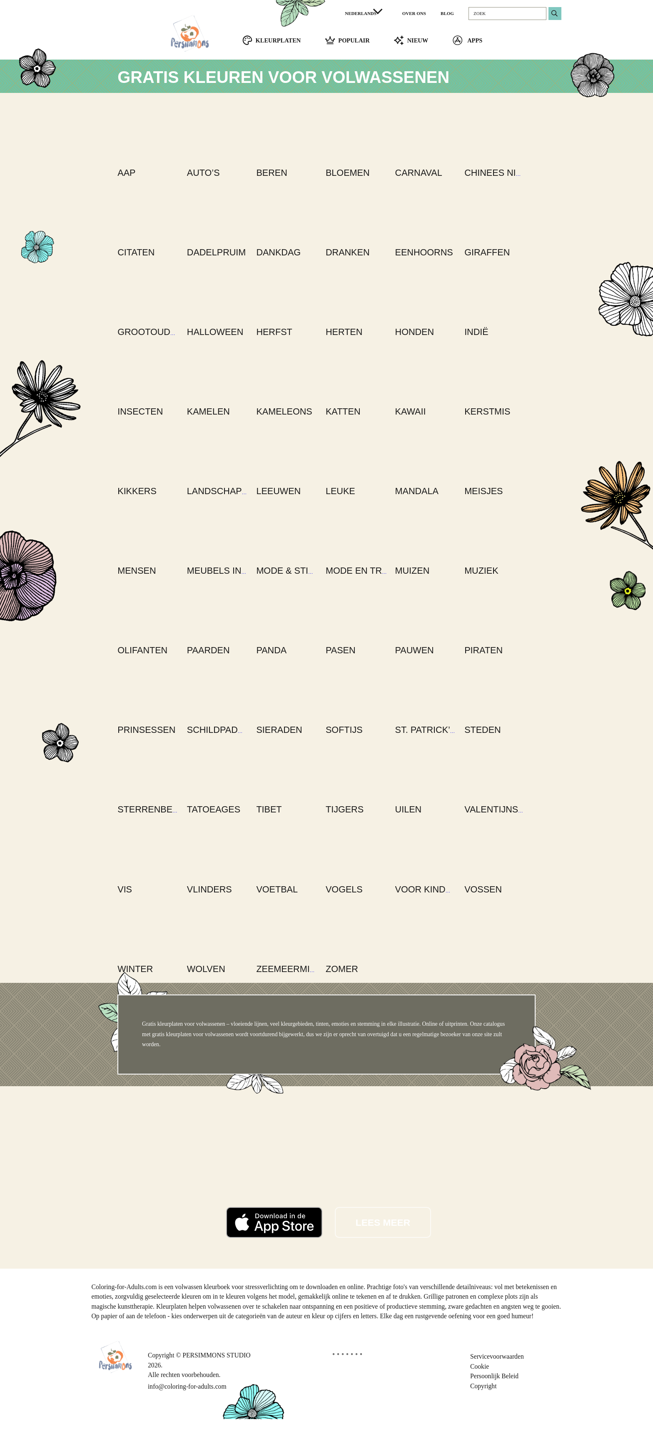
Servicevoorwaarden (497, 1379)
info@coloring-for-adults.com (187, 1409)
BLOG (447, 13)
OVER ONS (414, 13)
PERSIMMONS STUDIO (216, 1378)
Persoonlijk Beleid (494, 1399)
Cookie (479, 1389)
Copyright (483, 1408)
